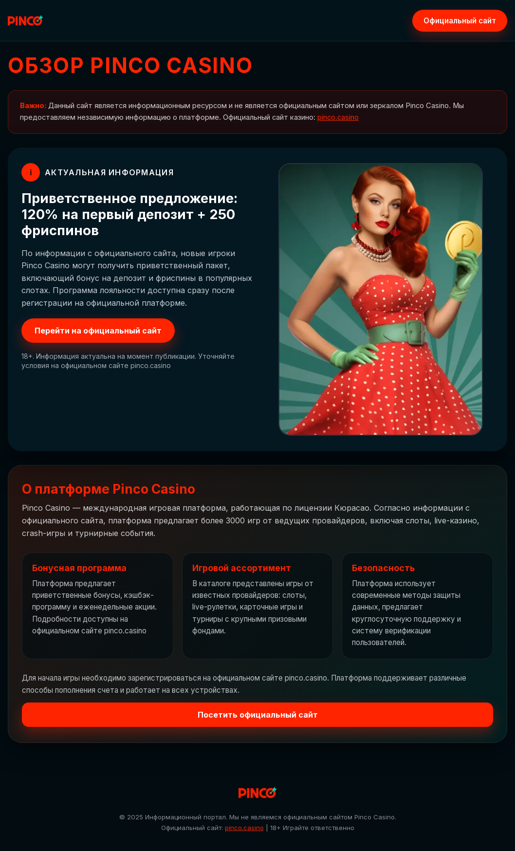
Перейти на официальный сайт (98, 330)
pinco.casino (338, 117)
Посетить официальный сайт (258, 715)
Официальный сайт (459, 20)
